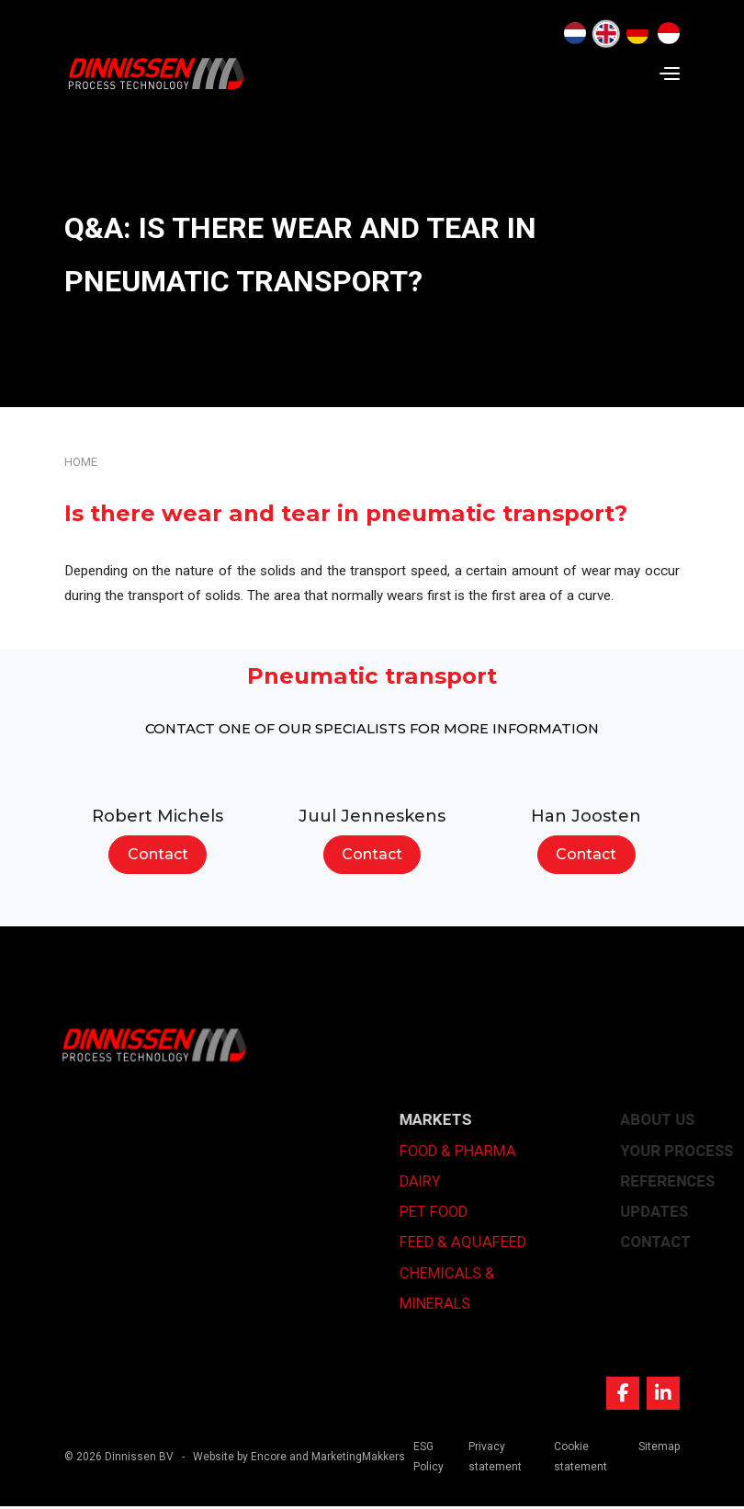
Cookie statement (580, 1458)
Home (80, 462)
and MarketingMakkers (347, 1458)
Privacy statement (495, 1458)
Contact (158, 854)
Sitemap (659, 1448)
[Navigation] (669, 73)
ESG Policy (429, 1458)
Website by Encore (240, 1458)
